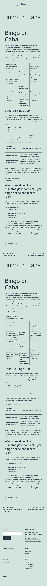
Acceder (27, 562)
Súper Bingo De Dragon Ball (12, 404)
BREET (23, 4)
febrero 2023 (28, 551)
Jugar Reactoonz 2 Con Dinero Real (33, 543)
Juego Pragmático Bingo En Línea (14, 209)
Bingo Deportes (9, 314)
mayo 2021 (27, 553)
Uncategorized (6, 562)
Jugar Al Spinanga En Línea (31, 532)
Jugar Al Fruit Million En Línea (32, 538)
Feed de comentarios (30, 566)
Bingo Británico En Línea (11, 316)
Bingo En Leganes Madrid (12, 178)
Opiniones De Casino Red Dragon (33, 541)
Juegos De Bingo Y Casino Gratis (14, 318)
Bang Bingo (8, 180)
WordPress (15, 580)
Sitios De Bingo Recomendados (13, 463)
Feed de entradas (29, 564)
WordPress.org (28, 568)
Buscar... (5, 529)
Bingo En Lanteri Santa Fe (12, 312)
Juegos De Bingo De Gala (12, 207)
